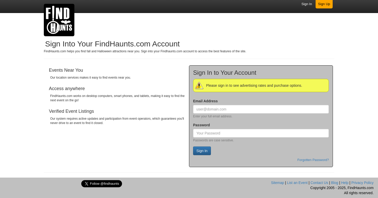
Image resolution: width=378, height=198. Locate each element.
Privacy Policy (362, 183)
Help (344, 183)
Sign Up (324, 4)
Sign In (306, 4)
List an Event (297, 183)
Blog (334, 183)
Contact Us (319, 183)
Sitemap (277, 183)
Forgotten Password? (313, 160)
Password (201, 125)
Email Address (205, 101)
